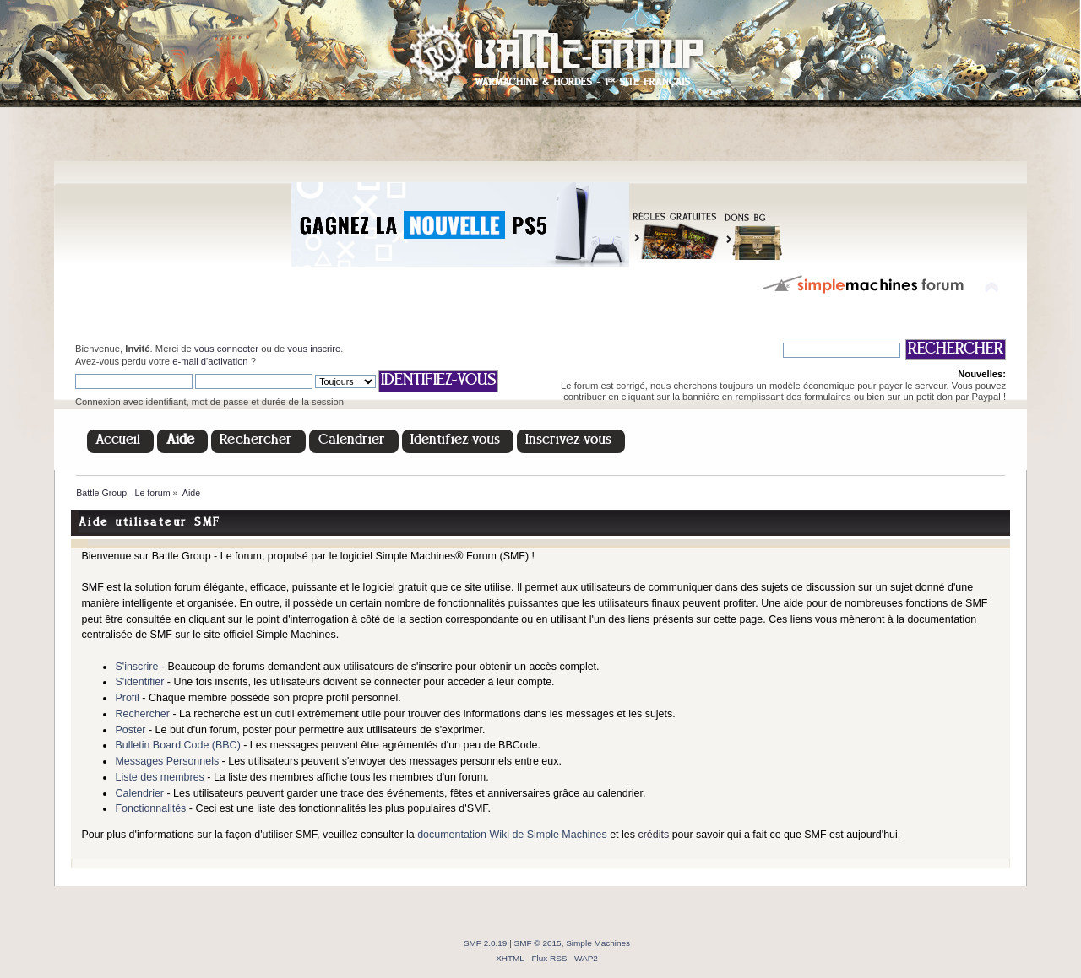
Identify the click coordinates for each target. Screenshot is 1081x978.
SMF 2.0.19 (486, 943)
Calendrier (139, 793)
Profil (127, 698)
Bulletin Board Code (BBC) (177, 745)
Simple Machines (598, 943)
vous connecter (226, 348)
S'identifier (139, 682)
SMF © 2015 (538, 943)
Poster (130, 730)
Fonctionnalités (150, 808)
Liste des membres (159, 777)
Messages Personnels (167, 761)
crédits (653, 834)
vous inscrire (313, 348)
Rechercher (142, 714)
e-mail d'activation (209, 361)
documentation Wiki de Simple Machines (512, 834)
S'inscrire (136, 667)
